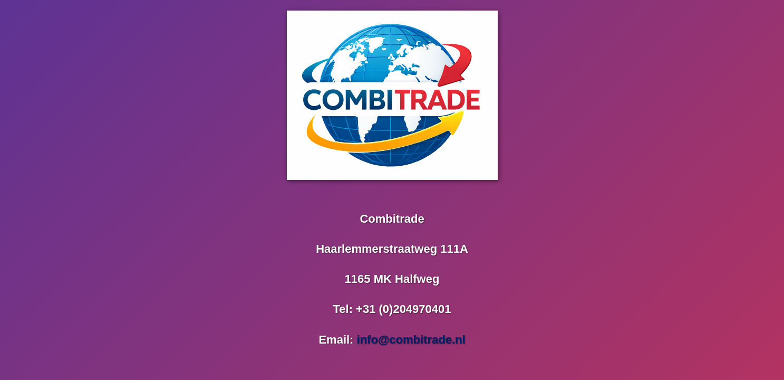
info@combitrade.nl (411, 339)
